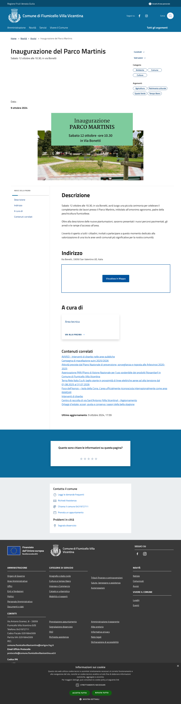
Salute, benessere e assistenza (105, 582)
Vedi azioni (140, 58)
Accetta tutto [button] (80, 693)
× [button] (178, 666)
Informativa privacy (100, 632)
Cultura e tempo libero (60, 581)
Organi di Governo (16, 576)
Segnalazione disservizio (61, 626)
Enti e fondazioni (15, 591)
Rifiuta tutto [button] (102, 693)
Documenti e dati (15, 606)
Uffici (9, 586)
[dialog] (90, 683)
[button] (90, 699)
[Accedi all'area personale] (159, 3)
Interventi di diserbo (72, 396)
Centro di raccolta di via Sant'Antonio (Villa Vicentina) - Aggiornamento (99, 400)
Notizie (136, 576)
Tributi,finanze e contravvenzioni (107, 577)
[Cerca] (170, 15)
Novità (24, 38)
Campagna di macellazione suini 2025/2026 (85, 360)
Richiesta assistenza (59, 637)
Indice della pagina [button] (22, 190)
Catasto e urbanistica (59, 591)
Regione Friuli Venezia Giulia (21, 3)
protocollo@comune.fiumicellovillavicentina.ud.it (31, 653)
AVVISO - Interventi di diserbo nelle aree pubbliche (88, 357)
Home (13, 38)
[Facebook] (138, 16)
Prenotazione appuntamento (63, 621)
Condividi (140, 52)
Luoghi (136, 600)
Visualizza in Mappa (116, 278)
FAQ (51, 632)
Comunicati (138, 581)
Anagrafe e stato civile (60, 576)
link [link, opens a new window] (117, 680)
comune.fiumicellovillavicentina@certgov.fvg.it (30, 645)
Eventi (136, 605)
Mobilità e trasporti (58, 596)
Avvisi (33, 38)
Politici (10, 596)
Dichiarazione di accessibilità (104, 642)
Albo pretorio (97, 626)
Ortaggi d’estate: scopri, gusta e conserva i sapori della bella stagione (98, 404)
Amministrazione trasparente (105, 621)
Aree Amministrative (17, 581)
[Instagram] (145, 16)
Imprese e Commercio (59, 586)
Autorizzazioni (98, 588)
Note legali (96, 637)
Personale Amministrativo (19, 601)
